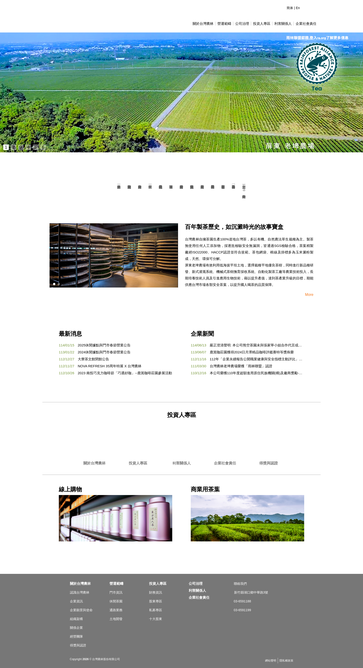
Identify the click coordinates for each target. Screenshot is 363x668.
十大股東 (155, 619)
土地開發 (116, 619)
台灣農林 (69, 19)
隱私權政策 (286, 660)
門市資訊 (116, 592)
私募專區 (155, 610)
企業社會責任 (306, 24)
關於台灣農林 (203, 24)
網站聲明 (270, 660)
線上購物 (115, 513)
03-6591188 (242, 601)
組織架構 (76, 619)
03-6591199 (242, 610)
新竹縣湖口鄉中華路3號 (251, 592)
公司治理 (242, 24)
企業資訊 (76, 601)
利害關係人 (181, 463)
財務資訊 (155, 592)
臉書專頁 (314, 7)
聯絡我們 (240, 583)
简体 (290, 8)
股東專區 (155, 601)
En (298, 8)
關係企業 (76, 628)
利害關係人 (283, 24)
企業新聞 (202, 333)
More (309, 295)
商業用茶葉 (247, 513)
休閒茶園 (116, 601)
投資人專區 (261, 24)
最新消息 (70, 333)
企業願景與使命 (81, 610)
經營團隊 (76, 636)
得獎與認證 (268, 463)
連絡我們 (305, 7)
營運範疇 (224, 24)
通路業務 (116, 610)
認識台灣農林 (79, 592)
